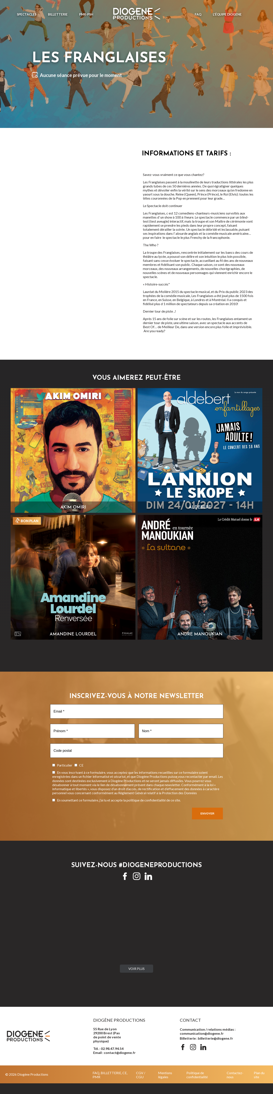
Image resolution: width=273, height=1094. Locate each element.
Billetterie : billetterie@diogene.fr (206, 1038)
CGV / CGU (140, 1075)
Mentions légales (165, 1075)
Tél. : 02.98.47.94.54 (108, 1048)
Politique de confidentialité (197, 1075)
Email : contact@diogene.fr (114, 1053)
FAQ (198, 14)
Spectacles (26, 14)
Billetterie (58, 14)
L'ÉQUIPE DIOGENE (227, 14)
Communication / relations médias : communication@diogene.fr (207, 1031)
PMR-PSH (86, 14)
